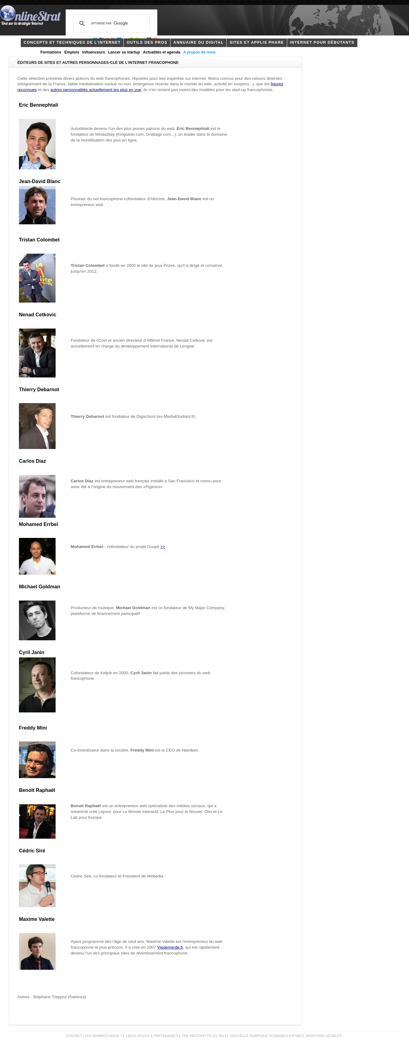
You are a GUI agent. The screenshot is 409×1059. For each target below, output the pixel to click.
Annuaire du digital (198, 42)
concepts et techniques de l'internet (72, 42)
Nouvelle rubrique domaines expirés (267, 1036)
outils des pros (147, 42)
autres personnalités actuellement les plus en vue (95, 89)
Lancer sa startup (124, 52)
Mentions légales (323, 1036)
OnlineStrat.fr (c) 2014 (204, 1036)
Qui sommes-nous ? (104, 1036)
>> (162, 546)
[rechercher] (110, 23)
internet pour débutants (322, 42)
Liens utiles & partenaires (152, 1036)
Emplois (71, 52)
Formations (50, 52)
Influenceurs (93, 52)
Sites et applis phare (257, 42)
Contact (74, 1036)
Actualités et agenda (161, 52)
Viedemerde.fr (170, 947)
